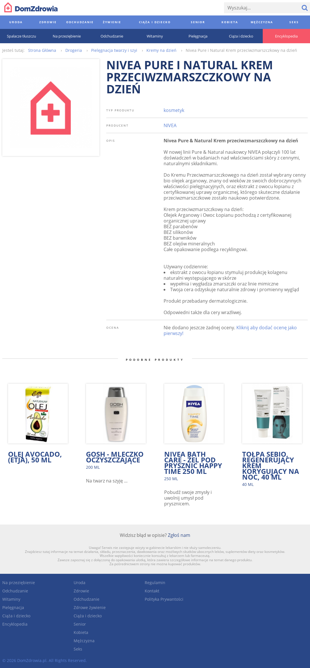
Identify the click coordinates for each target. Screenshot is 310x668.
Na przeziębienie (18, 582)
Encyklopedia (15, 624)
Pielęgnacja (13, 607)
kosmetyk (174, 110)
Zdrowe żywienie (90, 607)
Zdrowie (81, 591)
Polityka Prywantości (164, 599)
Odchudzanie (15, 591)
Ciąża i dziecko (16, 615)
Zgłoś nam (179, 535)
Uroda (79, 582)
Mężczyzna (84, 640)
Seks (78, 649)
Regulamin (155, 582)
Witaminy (11, 599)
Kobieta (81, 632)
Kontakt (152, 591)
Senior (80, 624)
